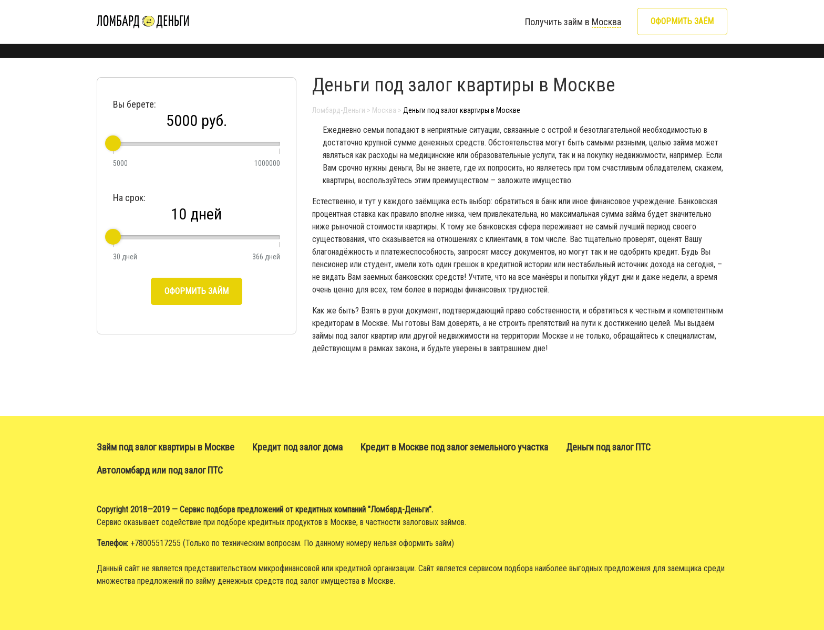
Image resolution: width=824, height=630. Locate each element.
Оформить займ (196, 291)
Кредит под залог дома (297, 447)
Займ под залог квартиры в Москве (165, 447)
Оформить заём (682, 21)
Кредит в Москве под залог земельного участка (454, 447)
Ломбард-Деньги (338, 110)
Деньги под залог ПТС (608, 447)
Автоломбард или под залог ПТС (160, 470)
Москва (384, 110)
